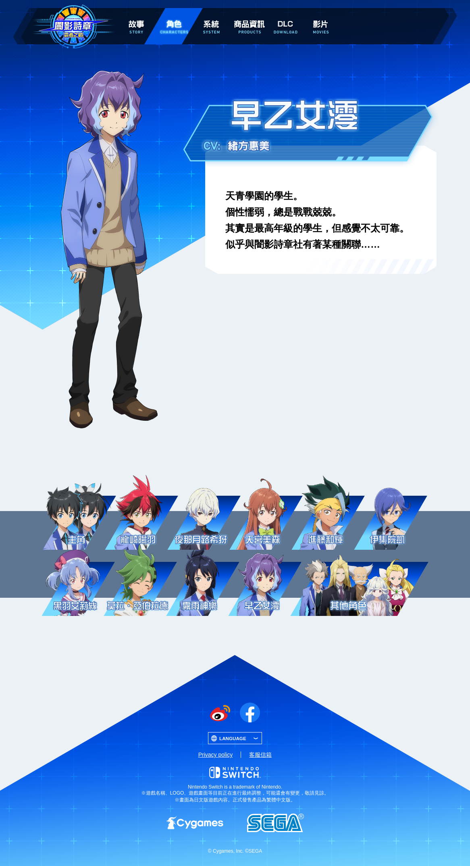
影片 (320, 13)
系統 (211, 13)
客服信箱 (260, 754)
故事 (136, 13)
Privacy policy (215, 754)
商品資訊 (249, 13)
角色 (173, 13)
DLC (285, 14)
